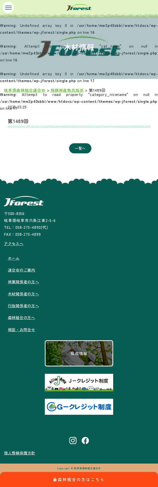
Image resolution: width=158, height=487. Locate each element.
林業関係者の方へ (24, 281)
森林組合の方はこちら (79, 479)
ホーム (14, 257)
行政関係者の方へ (24, 305)
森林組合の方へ (22, 317)
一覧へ (80, 148)
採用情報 (79, 352)
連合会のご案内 (22, 269)
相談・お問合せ (22, 328)
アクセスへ (14, 243)
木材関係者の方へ (24, 293)
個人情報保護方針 (20, 452)
